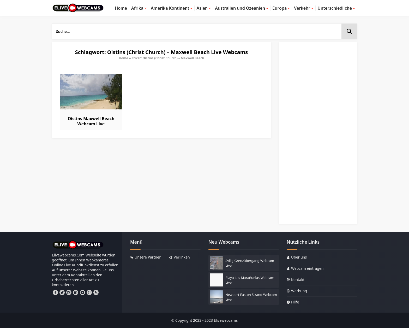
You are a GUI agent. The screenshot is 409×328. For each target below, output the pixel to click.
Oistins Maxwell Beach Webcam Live (91, 121)
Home (123, 58)
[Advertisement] (318, 135)
